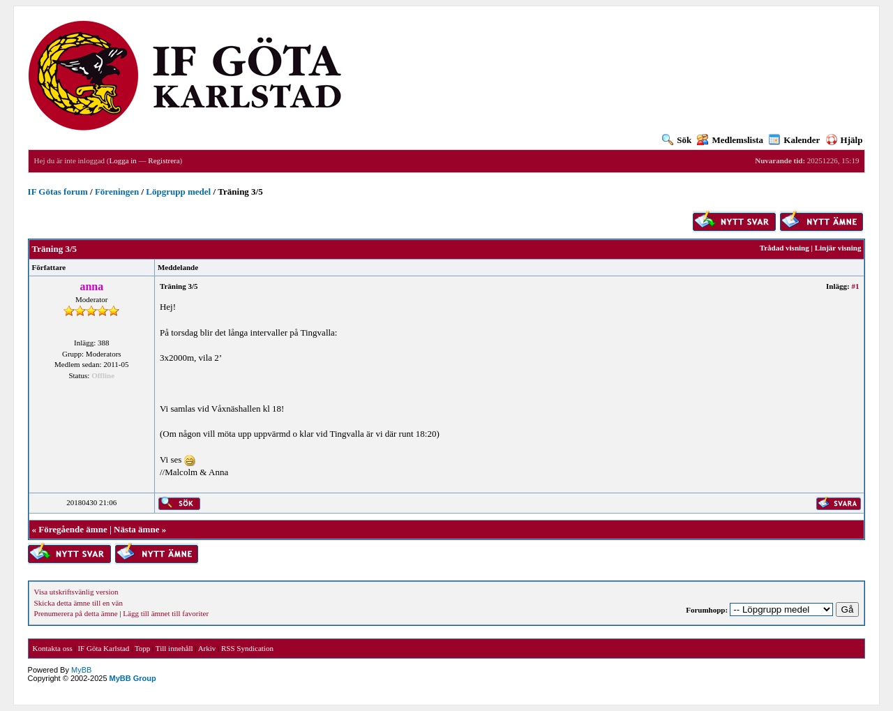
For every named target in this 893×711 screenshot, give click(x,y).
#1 (855, 286)
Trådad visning (784, 248)
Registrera (163, 160)
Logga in (122, 160)
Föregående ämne (72, 529)
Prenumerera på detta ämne (76, 613)
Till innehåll (174, 648)
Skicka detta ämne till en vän (78, 603)
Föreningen (117, 191)
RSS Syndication (247, 648)
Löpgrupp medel (178, 191)
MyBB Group (133, 678)
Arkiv (207, 648)
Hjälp (844, 140)
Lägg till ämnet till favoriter (166, 613)
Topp (142, 648)
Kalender (794, 140)
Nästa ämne (136, 529)
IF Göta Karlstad (103, 648)
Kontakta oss (53, 648)
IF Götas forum (58, 191)
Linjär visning (838, 248)
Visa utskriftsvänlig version (76, 591)
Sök (676, 140)
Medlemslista (730, 140)
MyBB (81, 670)
